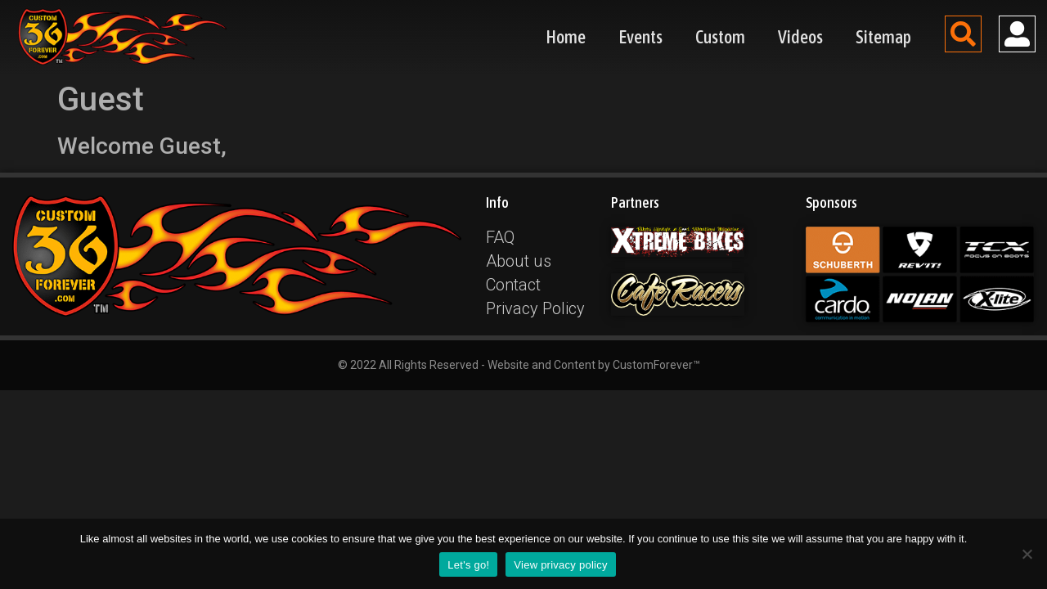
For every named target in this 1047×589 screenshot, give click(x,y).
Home (566, 36)
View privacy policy (560, 565)
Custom (720, 36)
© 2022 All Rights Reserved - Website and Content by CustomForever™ (519, 364)
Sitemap (883, 36)
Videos (800, 36)
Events (640, 36)
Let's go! (468, 565)
